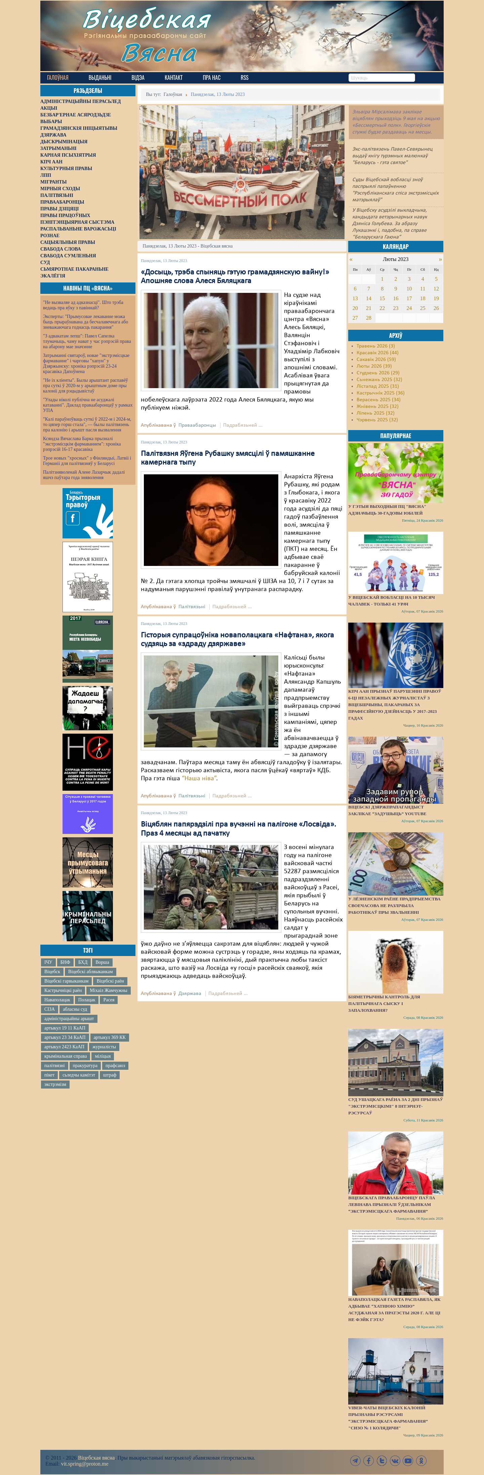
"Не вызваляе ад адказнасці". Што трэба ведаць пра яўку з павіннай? (83, 305)
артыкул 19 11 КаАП (64, 1028)
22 (382, 308)
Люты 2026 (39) (374, 366)
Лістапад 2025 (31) (378, 386)
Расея (108, 999)
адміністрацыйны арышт (69, 1018)
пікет (49, 1074)
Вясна (158, 51)
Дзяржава (189, 993)
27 (355, 318)
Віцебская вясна (96, 1458)
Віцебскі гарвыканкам (66, 981)
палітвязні (54, 1065)
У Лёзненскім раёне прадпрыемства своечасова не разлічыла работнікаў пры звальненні (394, 905)
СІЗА (49, 1009)
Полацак (86, 999)
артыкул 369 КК (110, 1037)
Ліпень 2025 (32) (376, 413)
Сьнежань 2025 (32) (379, 379)
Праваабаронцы (197, 425)
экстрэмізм (55, 1084)
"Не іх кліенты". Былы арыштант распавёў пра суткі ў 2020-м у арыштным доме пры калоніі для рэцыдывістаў (85, 385)
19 (436, 298)
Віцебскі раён (110, 981)
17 (409, 298)
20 (355, 308)
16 (395, 298)
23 (395, 308)
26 (436, 308)
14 (368, 298)
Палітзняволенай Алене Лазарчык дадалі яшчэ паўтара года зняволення (84, 475)
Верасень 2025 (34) (379, 400)
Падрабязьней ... (243, 425)
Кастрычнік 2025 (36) (381, 393)
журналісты (104, 1046)
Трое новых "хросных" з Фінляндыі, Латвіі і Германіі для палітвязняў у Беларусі (87, 461)
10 (409, 289)
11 (422, 289)
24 (409, 308)
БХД (82, 962)
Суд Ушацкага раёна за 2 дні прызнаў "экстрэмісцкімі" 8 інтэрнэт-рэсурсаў (395, 1106)
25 (423, 308)
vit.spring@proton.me (85, 1464)
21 (368, 308)
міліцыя (103, 1056)
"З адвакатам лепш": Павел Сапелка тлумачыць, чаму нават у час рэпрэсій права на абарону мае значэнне (87, 341)
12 (436, 289)
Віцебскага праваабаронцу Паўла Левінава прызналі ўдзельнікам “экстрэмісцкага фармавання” (391, 1204)
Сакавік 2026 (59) (376, 359)
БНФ (65, 962)
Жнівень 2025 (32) (378, 406)
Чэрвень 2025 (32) (377, 420)
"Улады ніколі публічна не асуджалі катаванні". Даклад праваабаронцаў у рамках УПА (88, 405)
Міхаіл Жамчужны (108, 990)
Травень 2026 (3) (376, 346)
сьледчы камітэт (79, 1074)
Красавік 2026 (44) (378, 353)
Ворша (102, 962)
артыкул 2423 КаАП (64, 1046)
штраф (109, 1074)
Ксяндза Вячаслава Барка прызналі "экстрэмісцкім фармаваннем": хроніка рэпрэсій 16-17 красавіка (82, 444)
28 (368, 318)
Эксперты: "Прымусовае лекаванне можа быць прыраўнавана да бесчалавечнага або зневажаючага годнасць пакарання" (85, 322)
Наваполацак (57, 999)
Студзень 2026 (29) (378, 373)
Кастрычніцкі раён (63, 990)
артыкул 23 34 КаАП (65, 1037)
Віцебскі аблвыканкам (90, 971)
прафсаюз (115, 1065)
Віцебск (52, 971)
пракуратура (85, 1065)
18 (423, 298)
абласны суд (75, 1009)
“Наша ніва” (199, 778)
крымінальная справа (65, 1056)
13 (355, 298)
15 (382, 298)
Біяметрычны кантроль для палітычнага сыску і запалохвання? (384, 1003)
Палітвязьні (191, 607)
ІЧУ (48, 962)
